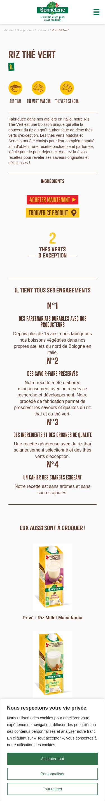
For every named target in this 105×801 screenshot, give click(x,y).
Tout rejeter (52, 789)
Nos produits (25, 30)
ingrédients (52, 181)
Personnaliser (53, 774)
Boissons (43, 30)
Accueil (9, 30)
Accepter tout (52, 759)
